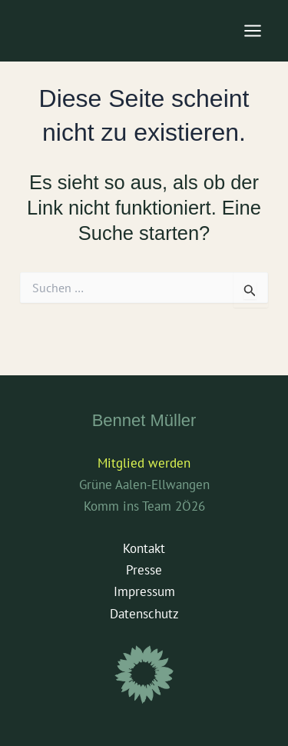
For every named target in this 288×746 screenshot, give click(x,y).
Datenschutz (144, 613)
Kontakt (144, 548)
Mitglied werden (144, 463)
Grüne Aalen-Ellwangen (144, 484)
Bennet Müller (144, 420)
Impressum (144, 591)
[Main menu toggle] (253, 31)
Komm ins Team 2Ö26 (144, 506)
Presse (144, 569)
